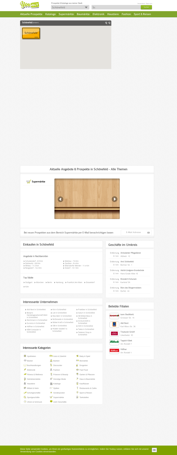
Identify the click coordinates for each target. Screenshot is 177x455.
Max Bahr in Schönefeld (62, 316)
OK (154, 450)
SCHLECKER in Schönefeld (84, 322)
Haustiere (113, 14)
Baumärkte (83, 14)
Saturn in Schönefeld (86, 313)
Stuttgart (28, 282)
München (40, 282)
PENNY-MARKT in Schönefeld (59, 330)
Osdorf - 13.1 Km (72, 268)
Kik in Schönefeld (59, 309)
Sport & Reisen (142, 14)
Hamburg (59, 282)
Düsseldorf (90, 282)
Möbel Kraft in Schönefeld (62, 322)
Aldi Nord (124, 323)
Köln (27, 286)
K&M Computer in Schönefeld (34, 331)
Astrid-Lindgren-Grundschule (132, 270)
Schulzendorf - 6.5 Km (34, 261)
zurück (115, 199)
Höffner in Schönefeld (35, 326)
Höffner (123, 349)
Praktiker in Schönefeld (87, 309)
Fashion (126, 14)
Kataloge (50, 14)
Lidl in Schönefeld (59, 313)
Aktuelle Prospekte (31, 14)
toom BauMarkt (127, 314)
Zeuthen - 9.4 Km (72, 263)
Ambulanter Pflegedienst (130, 253)
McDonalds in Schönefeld (62, 319)
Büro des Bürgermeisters (130, 288)
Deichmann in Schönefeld (37, 320)
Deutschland (141, 3)
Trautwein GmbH (127, 332)
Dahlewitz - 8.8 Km (32, 263)
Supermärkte (66, 14)
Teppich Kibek (126, 340)
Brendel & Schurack (128, 279)
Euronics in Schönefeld (36, 323)
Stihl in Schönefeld (85, 326)
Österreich (149, 3)
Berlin (49, 282)
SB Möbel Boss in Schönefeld (85, 317)
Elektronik (98, 14)
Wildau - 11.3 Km (32, 265)
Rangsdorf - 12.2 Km (33, 268)
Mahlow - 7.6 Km (72, 261)
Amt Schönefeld (127, 261)
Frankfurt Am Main (74, 282)
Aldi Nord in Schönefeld (36, 309)
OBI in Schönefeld (59, 326)
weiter (61, 199)
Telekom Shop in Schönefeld (84, 333)
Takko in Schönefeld (86, 329)
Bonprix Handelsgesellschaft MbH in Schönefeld (37, 315)
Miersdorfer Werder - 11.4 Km (77, 265)
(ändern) (36, 22)
